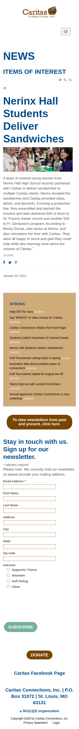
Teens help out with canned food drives (34, 384)
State (6, 541)
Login (56, 722)
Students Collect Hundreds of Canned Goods (38, 337)
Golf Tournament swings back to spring (34, 358)
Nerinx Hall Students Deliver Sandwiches (36, 348)
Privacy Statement (36, 722)
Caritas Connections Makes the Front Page (37, 327)
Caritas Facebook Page (39, 673)
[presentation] (35, 600)
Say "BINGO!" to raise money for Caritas (35, 317)
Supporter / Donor (24, 569)
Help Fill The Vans (21, 311)
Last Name (10, 505)
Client (16, 587)
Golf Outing (20, 581)
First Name (10, 493)
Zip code (9, 553)
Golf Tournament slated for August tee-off (36, 374)
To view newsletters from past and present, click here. (40, 422)
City (6, 529)
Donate (39, 655)
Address (9, 517)
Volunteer (18, 575)
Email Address (14, 481)
